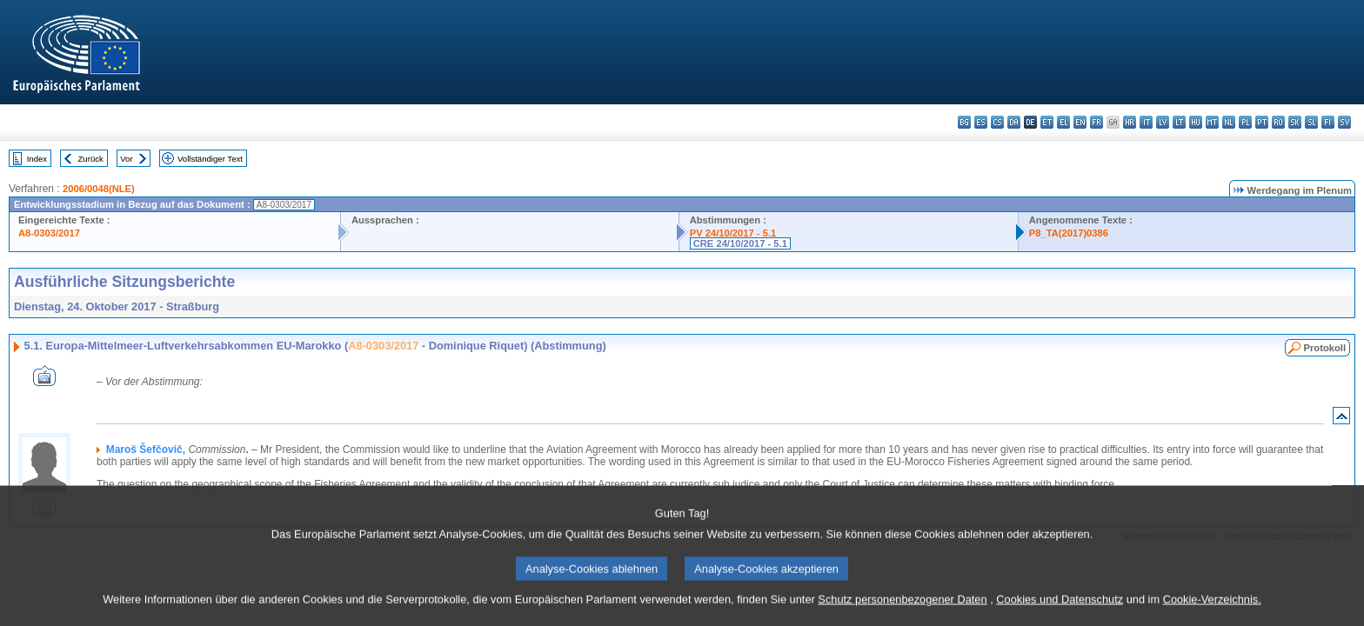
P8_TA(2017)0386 (1068, 233)
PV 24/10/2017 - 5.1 (733, 233)
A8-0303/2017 (49, 233)
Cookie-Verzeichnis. (1212, 610)
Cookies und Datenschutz (1059, 610)
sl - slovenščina (1311, 122)
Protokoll (1325, 348)
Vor (126, 158)
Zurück (91, 158)
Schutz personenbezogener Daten (902, 610)
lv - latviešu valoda (1162, 122)
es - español (980, 122)
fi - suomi (1327, 122)
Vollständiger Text (210, 158)
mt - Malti (1212, 122)
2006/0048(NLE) (99, 188)
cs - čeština (997, 122)
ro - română (1278, 122)
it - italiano (1146, 122)
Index (37, 158)
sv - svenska (1344, 122)
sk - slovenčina (1294, 122)
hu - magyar (1195, 122)
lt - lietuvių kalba (1179, 122)
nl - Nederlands (1228, 122)
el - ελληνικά (1063, 122)
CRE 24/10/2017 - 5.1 (740, 243)
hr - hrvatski (1129, 122)
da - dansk (1013, 122)
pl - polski (1245, 122)
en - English (1080, 122)
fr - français (1096, 122)
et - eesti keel (1046, 122)
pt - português (1261, 122)
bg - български (964, 122)
